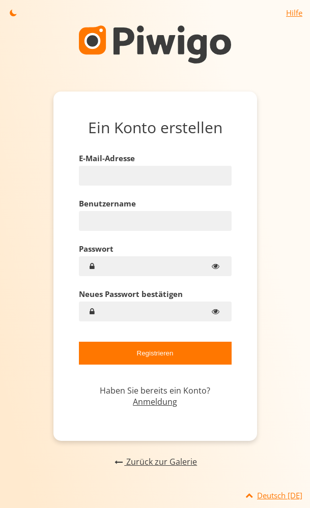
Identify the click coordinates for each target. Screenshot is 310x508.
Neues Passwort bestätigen (131, 294)
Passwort (96, 249)
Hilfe (294, 13)
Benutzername (107, 203)
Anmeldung (155, 401)
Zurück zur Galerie (155, 461)
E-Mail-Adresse (107, 158)
